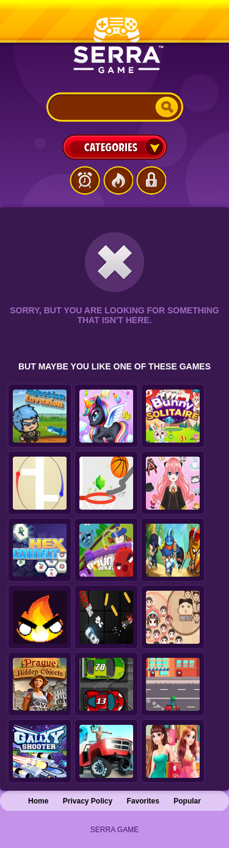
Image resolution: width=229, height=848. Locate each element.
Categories (114, 147)
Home (38, 801)
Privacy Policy (87, 801)
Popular (187, 801)
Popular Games (118, 180)
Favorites (143, 801)
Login (151, 180)
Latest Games (85, 180)
